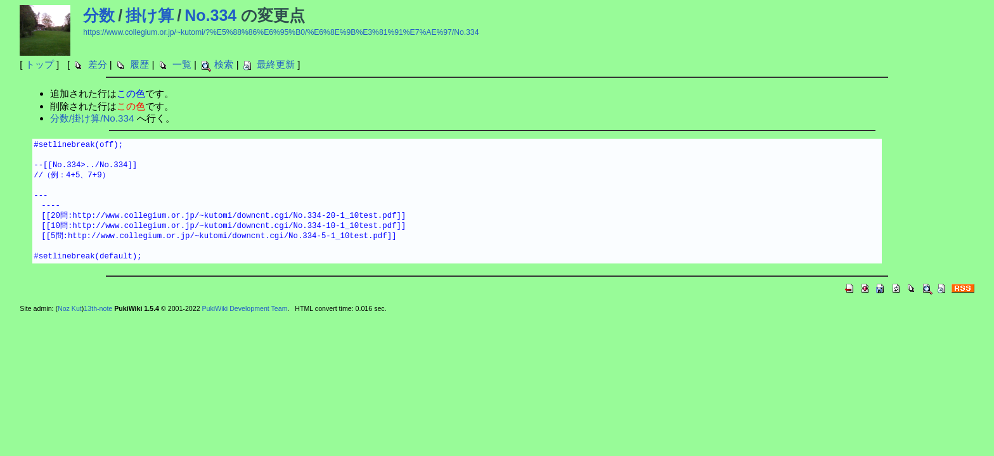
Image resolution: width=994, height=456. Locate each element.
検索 (223, 64)
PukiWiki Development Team (245, 308)
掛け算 (150, 15)
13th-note (98, 308)
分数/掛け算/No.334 (92, 118)
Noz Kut (70, 308)
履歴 (139, 64)
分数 (99, 15)
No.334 (210, 15)
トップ (39, 64)
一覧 (181, 64)
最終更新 (276, 64)
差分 (97, 64)
